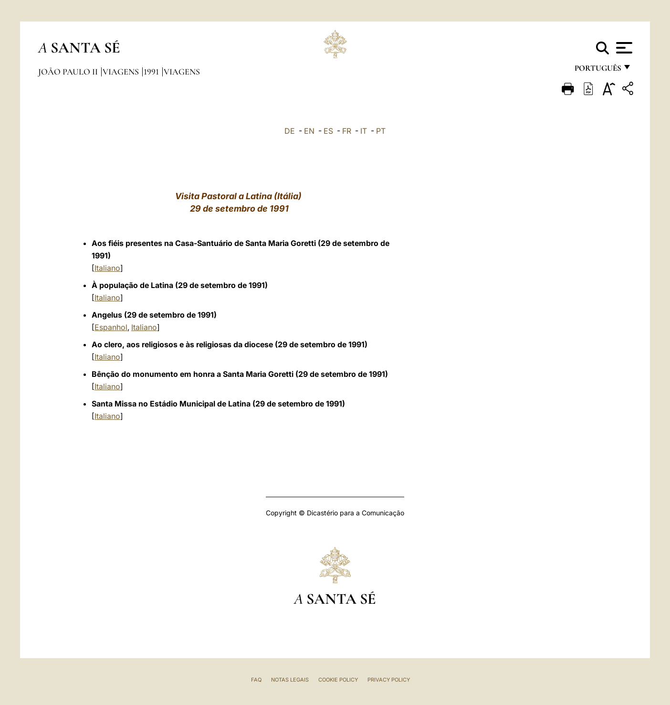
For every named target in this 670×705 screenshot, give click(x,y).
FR (346, 131)
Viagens (122, 71)
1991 (152, 71)
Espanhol (110, 327)
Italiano (107, 268)
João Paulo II (69, 71)
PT (381, 131)
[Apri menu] (623, 48)
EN (309, 131)
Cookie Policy (338, 679)
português (597, 70)
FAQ (256, 679)
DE (289, 131)
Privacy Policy (388, 679)
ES (328, 131)
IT (363, 131)
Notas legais (290, 679)
